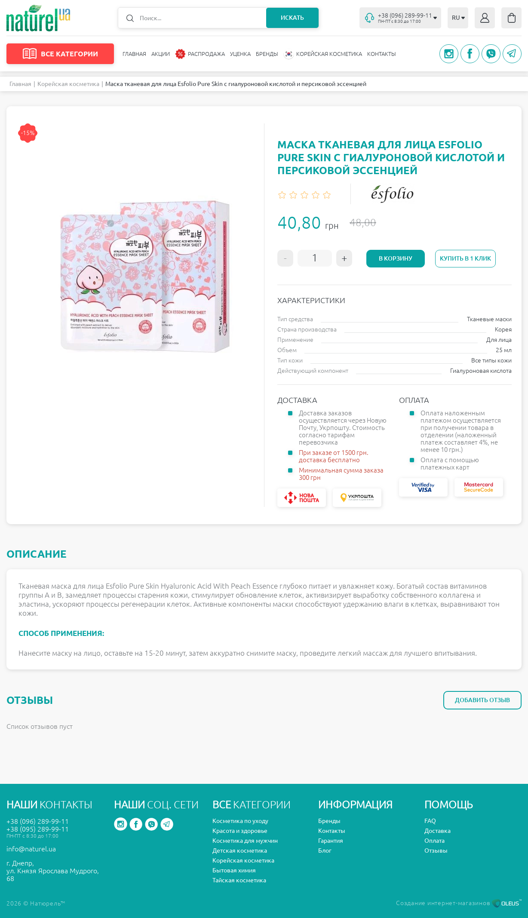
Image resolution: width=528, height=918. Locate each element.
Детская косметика (239, 850)
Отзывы (436, 850)
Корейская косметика (68, 83)
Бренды (267, 54)
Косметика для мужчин (245, 840)
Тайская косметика (239, 880)
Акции (160, 54)
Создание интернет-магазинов (459, 903)
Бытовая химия (234, 870)
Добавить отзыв (482, 700)
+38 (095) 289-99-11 (37, 829)
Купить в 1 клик (465, 258)
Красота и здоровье (239, 830)
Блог (325, 850)
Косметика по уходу (240, 820)
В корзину (395, 258)
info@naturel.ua (31, 849)
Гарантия (330, 840)
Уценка (240, 54)
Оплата (434, 840)
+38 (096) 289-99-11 (37, 821)
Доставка (437, 830)
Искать (292, 17)
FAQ (430, 820)
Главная (134, 54)
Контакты (381, 54)
